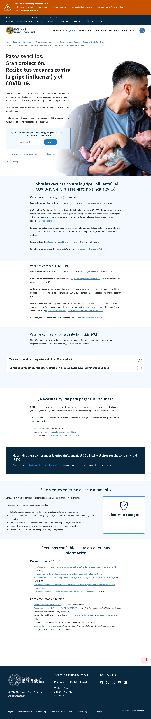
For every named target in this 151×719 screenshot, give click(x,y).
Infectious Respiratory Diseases (68, 42)
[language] (96, 21)
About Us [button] (57, 30)
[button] (142, 30)
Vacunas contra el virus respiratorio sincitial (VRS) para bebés (41, 359)
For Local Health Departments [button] (102, 30)
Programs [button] (70, 30)
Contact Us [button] (126, 30)
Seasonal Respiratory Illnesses (94, 42)
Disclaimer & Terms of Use (61, 712)
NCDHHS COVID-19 (24, 21)
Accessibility (41, 712)
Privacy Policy (81, 712)
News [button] (81, 30)
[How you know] (50, 18)
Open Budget (96, 712)
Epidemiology (28, 42)
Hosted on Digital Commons (132, 711)
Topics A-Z (77, 21)
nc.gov (10, 712)
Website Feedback (24, 712)
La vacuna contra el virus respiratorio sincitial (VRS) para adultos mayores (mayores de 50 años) (59, 368)
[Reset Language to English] (88, 21)
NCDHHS (9, 21)
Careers (50, 21)
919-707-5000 (60, 695)
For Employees (63, 21)
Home (8, 42)
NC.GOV (39, 21)
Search (51, 142)
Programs (17, 42)
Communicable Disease (45, 42)
